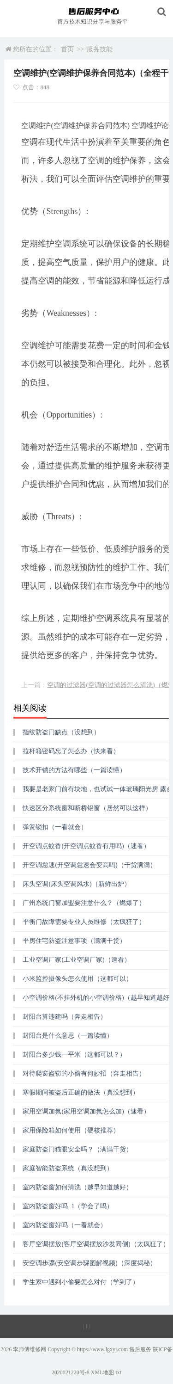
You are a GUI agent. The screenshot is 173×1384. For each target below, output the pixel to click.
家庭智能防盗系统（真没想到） (68, 1168)
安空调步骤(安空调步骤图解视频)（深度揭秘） (89, 1263)
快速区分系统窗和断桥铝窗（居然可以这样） (87, 808)
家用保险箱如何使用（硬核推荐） (71, 1130)
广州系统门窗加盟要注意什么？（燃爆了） (84, 902)
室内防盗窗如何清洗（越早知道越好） (77, 1187)
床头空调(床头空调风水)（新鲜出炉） (76, 883)
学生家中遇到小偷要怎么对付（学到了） (81, 1282)
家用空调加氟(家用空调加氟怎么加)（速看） (86, 1111)
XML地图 (102, 1372)
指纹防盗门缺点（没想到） (61, 732)
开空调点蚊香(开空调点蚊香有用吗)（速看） (86, 846)
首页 (67, 49)
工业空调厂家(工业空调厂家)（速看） (76, 959)
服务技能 (100, 49)
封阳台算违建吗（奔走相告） (65, 1016)
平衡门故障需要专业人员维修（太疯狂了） (84, 921)
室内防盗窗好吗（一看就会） (65, 1225)
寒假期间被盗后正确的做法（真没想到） (81, 1092)
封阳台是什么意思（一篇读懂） (68, 1035)
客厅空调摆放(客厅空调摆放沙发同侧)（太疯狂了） (96, 1244)
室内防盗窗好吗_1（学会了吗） (68, 1206)
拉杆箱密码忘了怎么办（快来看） (71, 751)
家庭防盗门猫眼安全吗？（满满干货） (77, 1149)
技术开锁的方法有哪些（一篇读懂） (74, 770)
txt (119, 1372)
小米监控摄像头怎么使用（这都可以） (77, 978)
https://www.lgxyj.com (102, 1349)
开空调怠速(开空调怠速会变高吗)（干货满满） (89, 864)
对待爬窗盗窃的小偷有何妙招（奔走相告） (84, 1073)
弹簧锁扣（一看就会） (55, 827)
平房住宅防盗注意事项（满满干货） (74, 940)
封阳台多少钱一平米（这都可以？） (74, 1054)
